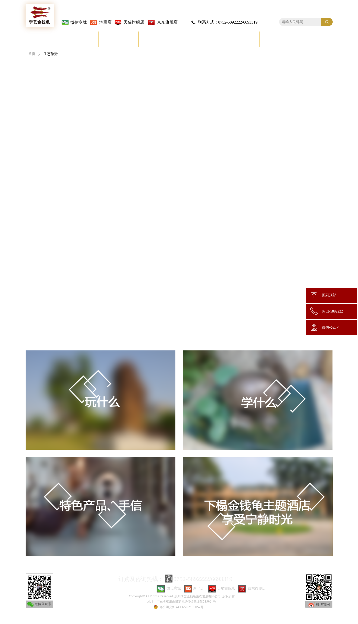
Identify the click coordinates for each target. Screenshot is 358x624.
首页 (31, 54)
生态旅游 (51, 54)
